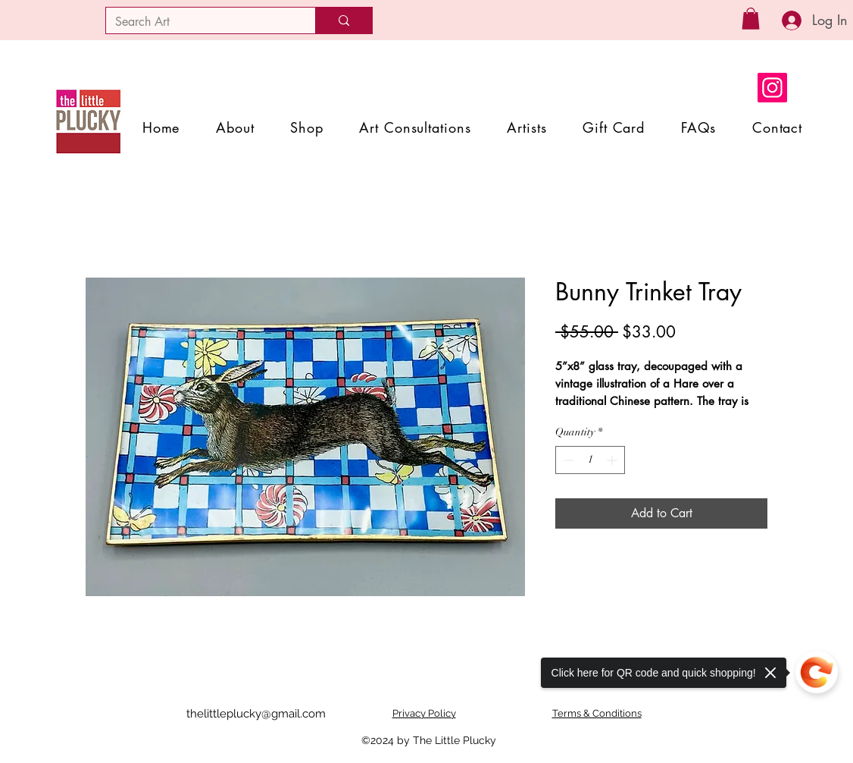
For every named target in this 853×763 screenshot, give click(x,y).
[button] (751, 19)
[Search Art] (199, 22)
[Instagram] (772, 87)
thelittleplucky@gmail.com (256, 714)
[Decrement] (567, 460)
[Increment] (613, 460)
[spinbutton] (590, 460)
